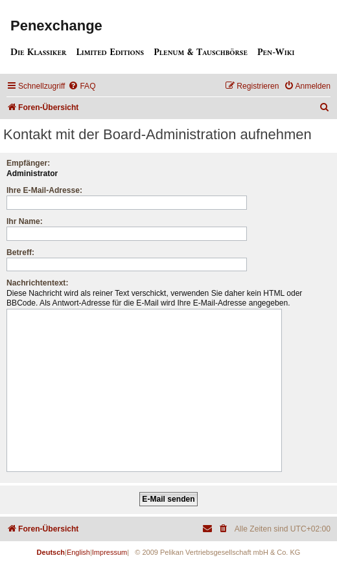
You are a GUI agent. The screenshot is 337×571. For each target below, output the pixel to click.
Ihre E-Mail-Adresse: (44, 190)
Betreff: (20, 252)
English (78, 552)
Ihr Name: (24, 221)
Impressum (109, 552)
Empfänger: (28, 163)
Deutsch (51, 552)
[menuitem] (81, 86)
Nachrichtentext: (37, 282)
